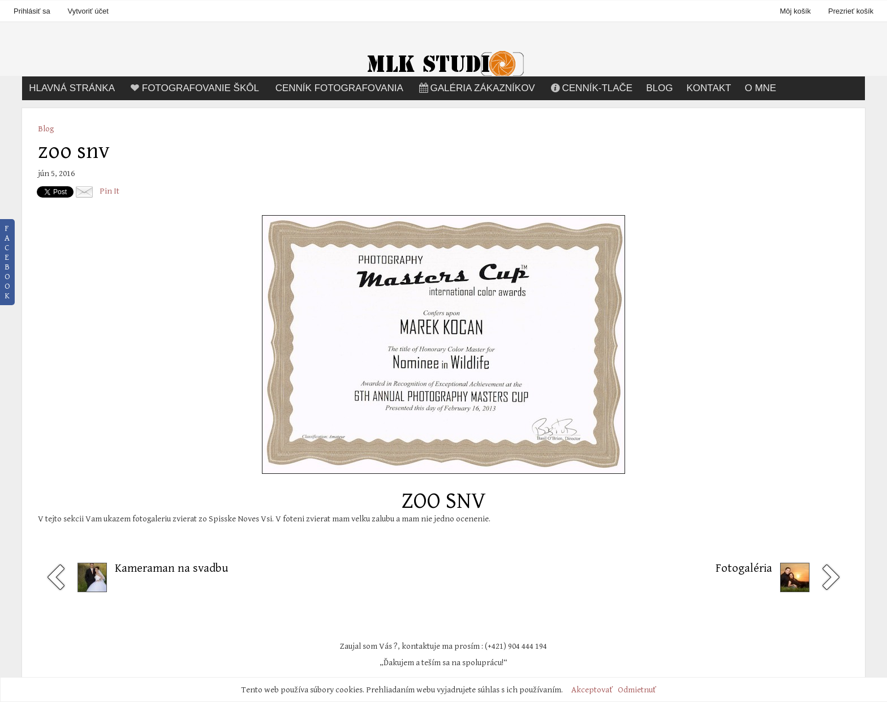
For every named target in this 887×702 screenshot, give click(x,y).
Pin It (109, 191)
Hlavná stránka (72, 88)
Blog (659, 88)
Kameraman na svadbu (171, 568)
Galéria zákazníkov (476, 88)
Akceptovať (592, 690)
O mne (760, 88)
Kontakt (708, 88)
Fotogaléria (744, 568)
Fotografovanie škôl (193, 88)
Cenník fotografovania (339, 88)
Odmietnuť (637, 690)
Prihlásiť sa (32, 11)
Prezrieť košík (850, 11)
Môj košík (796, 11)
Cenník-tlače (590, 88)
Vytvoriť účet (87, 11)
